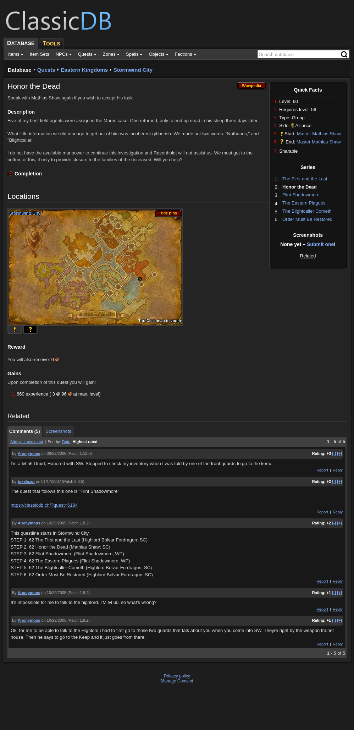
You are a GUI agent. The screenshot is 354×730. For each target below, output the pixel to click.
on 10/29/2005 (54, 523)
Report (322, 470)
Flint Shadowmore (301, 194)
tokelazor (26, 481)
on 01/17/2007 (48, 481)
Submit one (320, 244)
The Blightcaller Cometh (307, 211)
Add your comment (26, 442)
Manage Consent (177, 681)
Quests (46, 70)
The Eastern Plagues (303, 203)
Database (20, 70)
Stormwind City (133, 70)
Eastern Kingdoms (84, 70)
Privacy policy (177, 676)
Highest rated (85, 442)
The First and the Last (304, 178)
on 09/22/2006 (54, 453)
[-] (334, 453)
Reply (338, 470)
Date (66, 442)
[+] (339, 453)
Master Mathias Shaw (319, 133)
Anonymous (29, 453)
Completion (28, 173)
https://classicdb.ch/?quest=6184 (44, 505)
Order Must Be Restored (307, 219)
